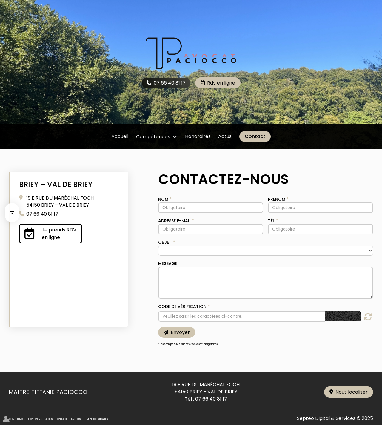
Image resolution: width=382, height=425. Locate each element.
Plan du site (77, 419)
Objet (165, 242)
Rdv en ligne (221, 82)
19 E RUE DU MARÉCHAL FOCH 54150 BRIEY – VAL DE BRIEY (60, 201)
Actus (225, 136)
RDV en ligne (12, 212)
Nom (163, 199)
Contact (255, 136)
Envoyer (180, 332)
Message (167, 263)
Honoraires (198, 136)
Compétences (153, 136)
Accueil (119, 136)
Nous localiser (351, 392)
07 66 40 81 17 (170, 82)
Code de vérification (182, 306)
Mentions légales (97, 419)
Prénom (276, 199)
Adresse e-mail (174, 221)
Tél (271, 221)
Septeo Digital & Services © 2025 (335, 418)
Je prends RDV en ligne (59, 233)
